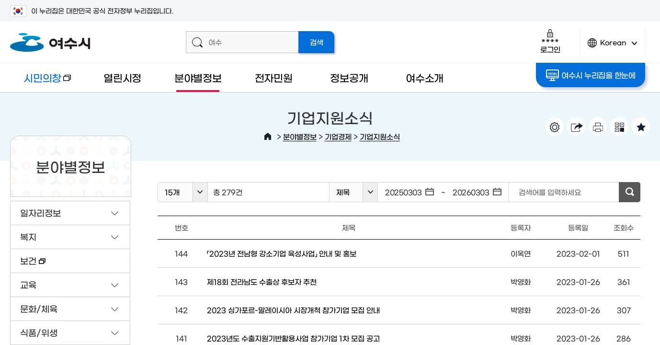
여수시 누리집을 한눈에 (591, 75)
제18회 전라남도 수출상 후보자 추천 (262, 281)
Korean (612, 46)
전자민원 (274, 77)
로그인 (550, 41)
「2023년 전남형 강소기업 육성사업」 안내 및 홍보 (281, 253)
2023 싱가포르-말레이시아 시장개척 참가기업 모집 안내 (293, 309)
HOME (268, 136)
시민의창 (40, 82)
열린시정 (122, 77)
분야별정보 (198, 77)
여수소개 (425, 77)
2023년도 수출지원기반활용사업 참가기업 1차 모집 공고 (293, 338)
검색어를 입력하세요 (550, 192)
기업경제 (338, 136)
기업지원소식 (380, 136)
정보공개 (349, 77)
